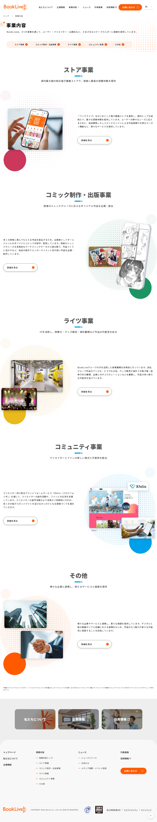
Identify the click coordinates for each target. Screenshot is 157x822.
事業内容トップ (46, 757)
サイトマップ (146, 810)
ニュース (87, 7)
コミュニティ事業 (46, 778)
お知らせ (85, 763)
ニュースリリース (89, 757)
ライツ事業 (44, 773)
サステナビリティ (131, 810)
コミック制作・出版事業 (49, 768)
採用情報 (111, 7)
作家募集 (98, 7)
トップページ (9, 752)
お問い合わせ (130, 7)
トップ (6, 16)
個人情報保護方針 (114, 810)
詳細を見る (95, 140)
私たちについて (46, 7)
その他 (42, 783)
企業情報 (61, 7)
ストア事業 (44, 763)
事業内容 (19, 16)
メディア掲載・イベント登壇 (94, 768)
